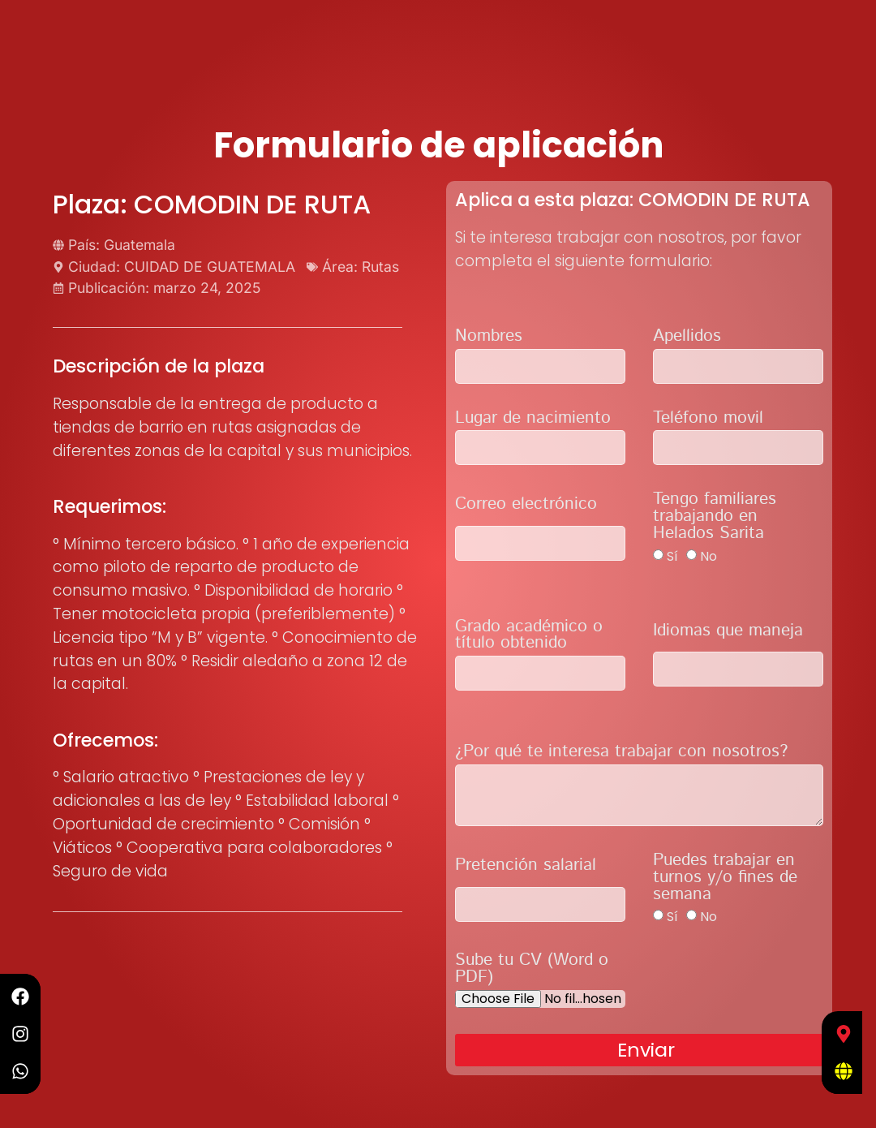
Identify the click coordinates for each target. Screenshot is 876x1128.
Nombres (488, 338)
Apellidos (687, 338)
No (708, 555)
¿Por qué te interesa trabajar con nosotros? (621, 753)
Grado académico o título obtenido (529, 637)
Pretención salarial (525, 867)
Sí (672, 555)
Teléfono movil (708, 420)
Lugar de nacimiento (533, 420)
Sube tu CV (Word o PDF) (531, 970)
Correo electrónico (526, 506)
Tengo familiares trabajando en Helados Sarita (714, 518)
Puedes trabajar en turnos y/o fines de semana (725, 879)
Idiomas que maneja (728, 632)
